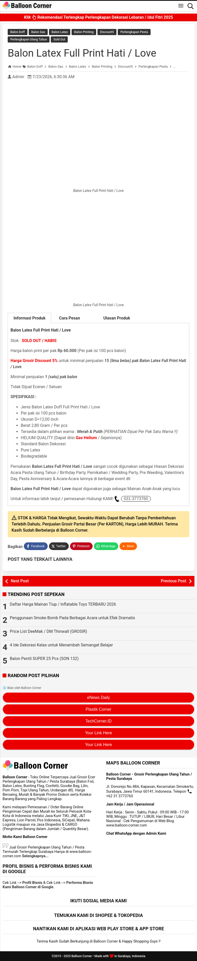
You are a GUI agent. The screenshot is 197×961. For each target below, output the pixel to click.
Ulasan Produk (116, 318)
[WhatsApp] (106, 546)
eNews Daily (98, 697)
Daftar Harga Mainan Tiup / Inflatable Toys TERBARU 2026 (63, 604)
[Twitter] (59, 546)
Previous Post (173, 580)
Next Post (20, 580)
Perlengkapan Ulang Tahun (28, 39)
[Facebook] (35, 546)
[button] (128, 546)
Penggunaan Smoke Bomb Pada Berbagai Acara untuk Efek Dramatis (72, 617)
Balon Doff (17, 32)
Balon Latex (60, 32)
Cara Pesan (73, 318)
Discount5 (107, 32)
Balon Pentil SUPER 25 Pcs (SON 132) (44, 658)
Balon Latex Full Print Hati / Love (82, 53)
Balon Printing (84, 32)
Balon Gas (38, 32)
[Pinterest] (81, 546)
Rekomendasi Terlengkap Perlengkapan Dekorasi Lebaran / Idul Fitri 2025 (98, 18)
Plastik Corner (98, 709)
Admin (18, 76)
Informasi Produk (30, 318)
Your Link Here (98, 733)
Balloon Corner (81, 956)
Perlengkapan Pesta (134, 32)
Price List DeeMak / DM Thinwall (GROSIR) (48, 631)
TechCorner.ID (98, 721)
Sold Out (59, 39)
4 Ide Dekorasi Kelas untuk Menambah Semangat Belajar (61, 645)
